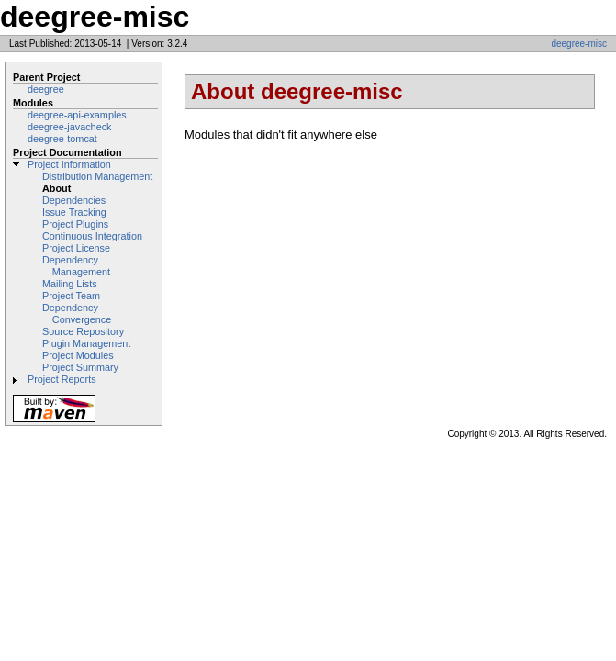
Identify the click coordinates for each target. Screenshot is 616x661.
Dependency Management (76, 265)
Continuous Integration (92, 235)
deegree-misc (579, 44)
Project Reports (62, 379)
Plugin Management (86, 343)
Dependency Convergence (76, 313)
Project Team (71, 295)
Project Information (69, 164)
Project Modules (78, 355)
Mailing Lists (69, 283)
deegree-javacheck (70, 126)
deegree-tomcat (62, 138)
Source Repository (83, 331)
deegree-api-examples (77, 114)
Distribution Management (97, 176)
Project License (76, 247)
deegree (46, 89)
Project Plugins (75, 224)
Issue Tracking (74, 212)
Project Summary (80, 367)
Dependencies (74, 200)
